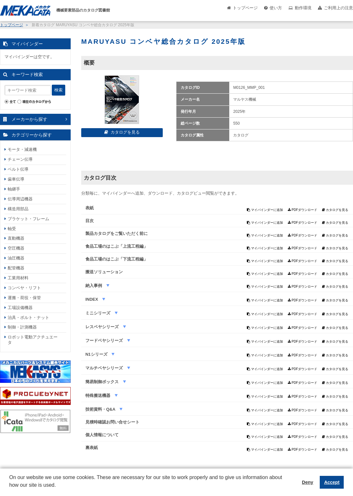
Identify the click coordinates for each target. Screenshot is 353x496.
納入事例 (94, 285)
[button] (10, 490)
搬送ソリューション (104, 271)
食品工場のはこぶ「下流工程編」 (116, 259)
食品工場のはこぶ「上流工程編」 (116, 246)
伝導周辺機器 (20, 199)
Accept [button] (332, 482)
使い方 (276, 7)
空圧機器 (16, 248)
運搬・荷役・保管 (24, 297)
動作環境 (303, 7)
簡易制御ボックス (102, 381)
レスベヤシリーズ (102, 326)
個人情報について (102, 434)
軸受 (12, 228)
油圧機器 (16, 258)
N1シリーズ (96, 354)
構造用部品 (18, 208)
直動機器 (16, 238)
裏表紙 (91, 447)
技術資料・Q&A (100, 409)
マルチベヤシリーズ (104, 368)
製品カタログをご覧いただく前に (116, 233)
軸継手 (14, 189)
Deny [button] (307, 482)
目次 (89, 220)
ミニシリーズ (98, 313)
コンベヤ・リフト (24, 287)
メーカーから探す (29, 119)
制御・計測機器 (22, 327)
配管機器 (16, 268)
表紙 (89, 207)
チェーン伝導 (20, 159)
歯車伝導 (16, 179)
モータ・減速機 (22, 149)
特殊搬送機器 (98, 395)
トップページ (245, 7)
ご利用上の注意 (338, 7)
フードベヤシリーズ (104, 340)
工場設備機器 (20, 307)
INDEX (92, 299)
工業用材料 (18, 277)
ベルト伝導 (18, 169)
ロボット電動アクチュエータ (33, 340)
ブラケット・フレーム (28, 218)
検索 (58, 90)
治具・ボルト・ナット (28, 317)
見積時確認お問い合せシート (112, 422)
